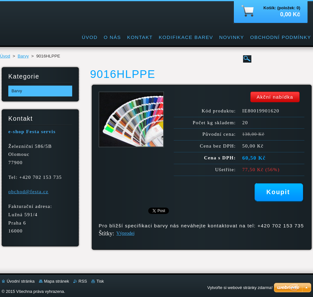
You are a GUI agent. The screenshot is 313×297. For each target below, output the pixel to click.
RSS (83, 281)
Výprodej (125, 233)
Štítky (105, 233)
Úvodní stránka (20, 281)
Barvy (23, 56)
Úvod (5, 56)
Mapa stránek (56, 281)
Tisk (100, 281)
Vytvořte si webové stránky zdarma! (240, 287)
